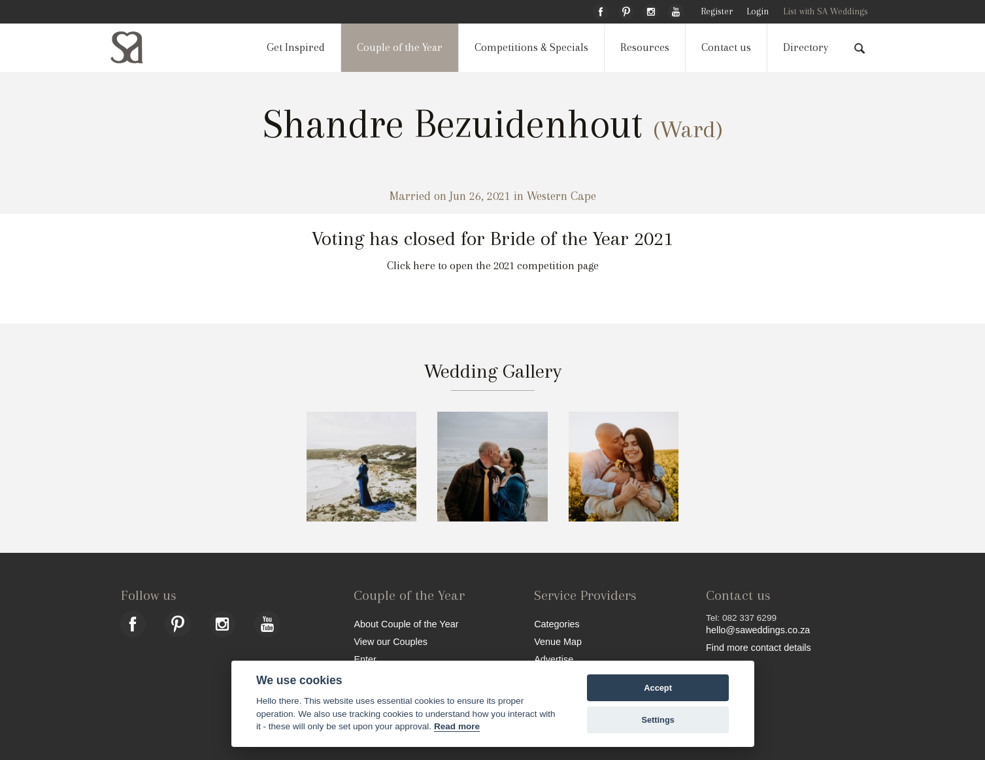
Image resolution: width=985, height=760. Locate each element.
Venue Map (558, 641)
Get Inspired (296, 47)
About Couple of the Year (406, 624)
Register (717, 11)
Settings (657, 720)
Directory (805, 47)
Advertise (553, 659)
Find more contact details (758, 647)
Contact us (726, 47)
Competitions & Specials (531, 47)
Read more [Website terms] (457, 726)
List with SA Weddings (825, 11)
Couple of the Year (399, 47)
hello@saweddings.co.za (758, 630)
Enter (365, 659)
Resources (644, 47)
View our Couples (390, 641)
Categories (557, 624)
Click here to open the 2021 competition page (493, 265)
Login (757, 11)
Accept (658, 688)
